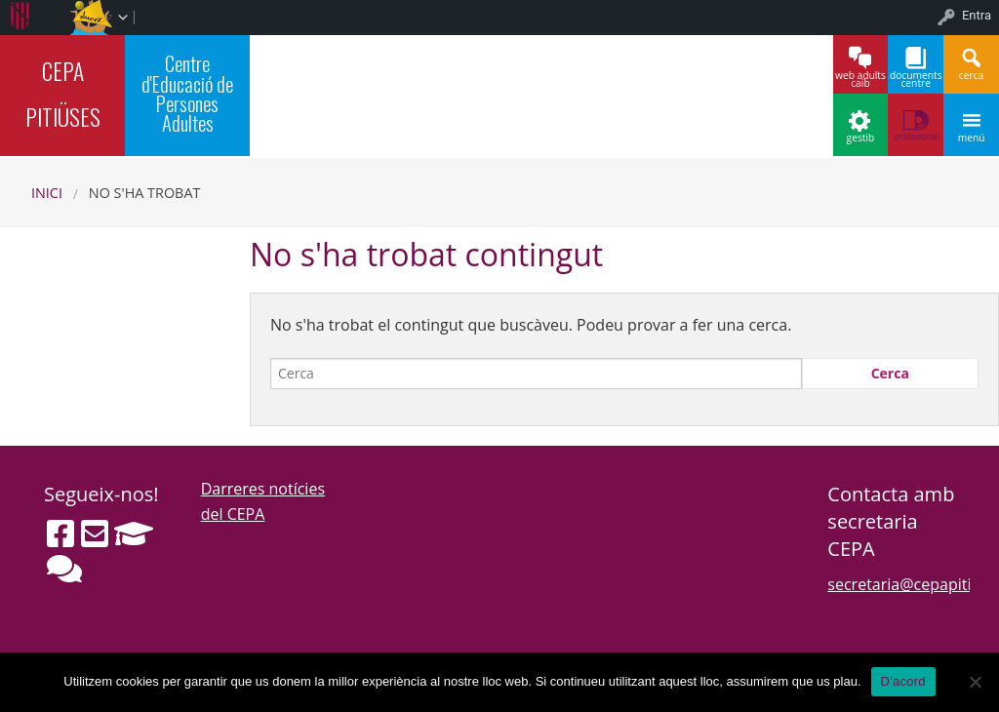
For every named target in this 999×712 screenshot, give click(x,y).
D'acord (903, 681)
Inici (46, 192)
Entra (976, 15)
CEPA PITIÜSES (62, 94)
